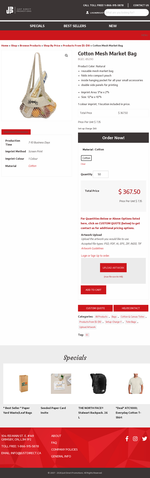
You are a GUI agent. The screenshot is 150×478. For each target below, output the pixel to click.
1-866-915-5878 (114, 5)
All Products (101, 316)
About (56, 436)
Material (88, 149)
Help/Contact (131, 308)
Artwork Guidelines (92, 248)
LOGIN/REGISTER (96, 12)
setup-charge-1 (113, 321)
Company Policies (64, 449)
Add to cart (94, 289)
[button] (66, 55)
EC (87, 334)
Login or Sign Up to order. (95, 255)
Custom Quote (95, 308)
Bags (114, 316)
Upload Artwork (113, 267)
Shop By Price (52, 45)
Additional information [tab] (16, 132)
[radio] (86, 158)
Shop (14, 45)
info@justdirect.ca (26, 453)
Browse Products (30, 45)
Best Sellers (75, 26)
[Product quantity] (100, 174)
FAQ (54, 442)
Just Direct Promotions (72, 473)
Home (4, 45)
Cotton (32, 165)
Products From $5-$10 (76, 45)
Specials (37, 26)
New (113, 26)
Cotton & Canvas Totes (132, 316)
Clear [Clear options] (83, 163)
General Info (61, 456)
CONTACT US (141, 5)
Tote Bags (131, 321)
